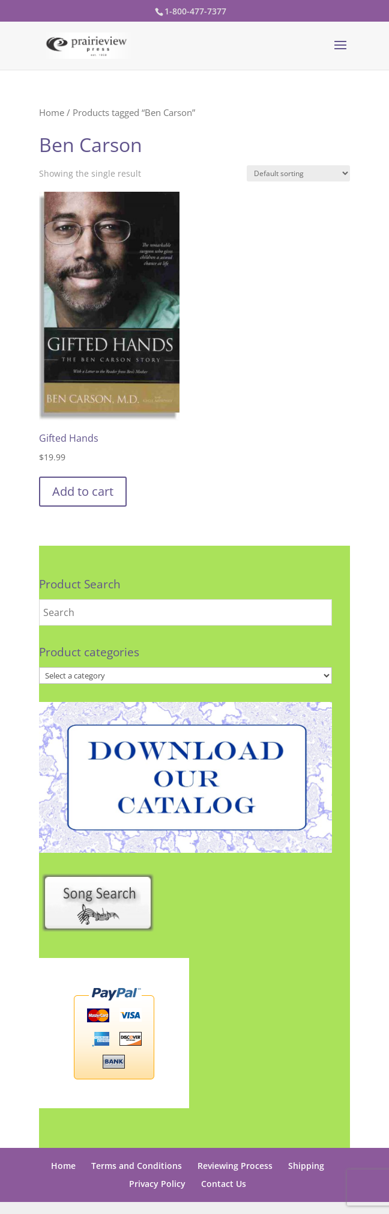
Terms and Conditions (136, 1165)
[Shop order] (298, 173)
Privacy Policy (157, 1183)
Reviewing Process (235, 1165)
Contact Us (223, 1183)
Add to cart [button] (82, 491)
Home (51, 112)
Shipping (306, 1165)
